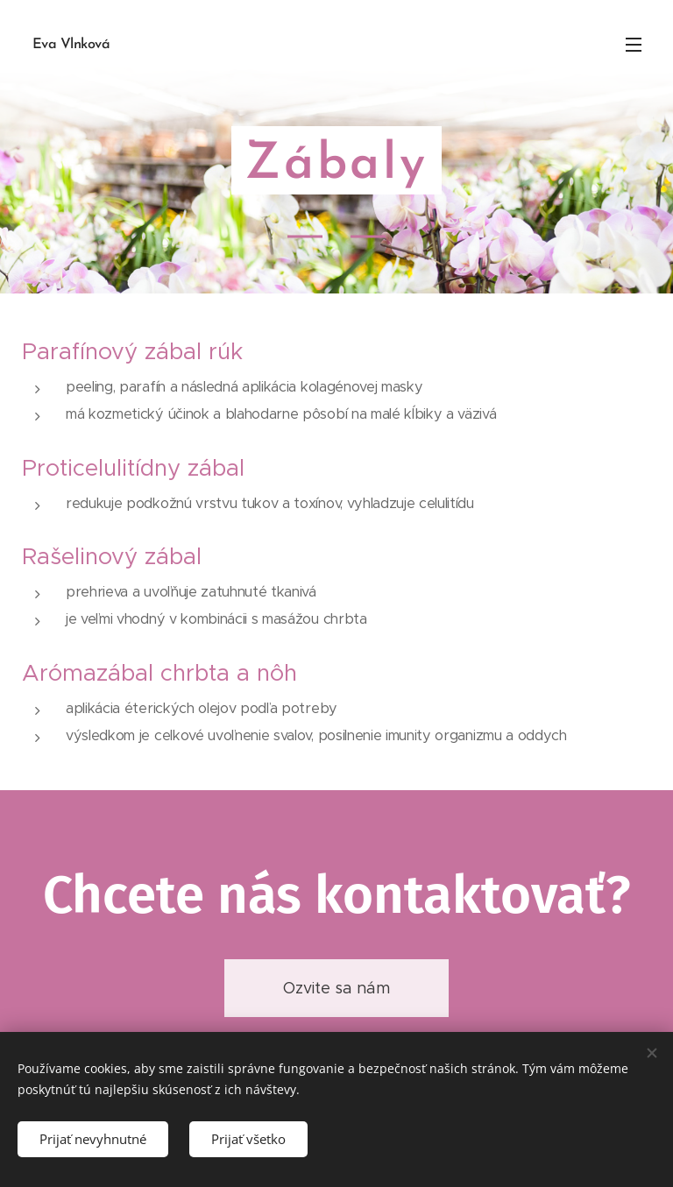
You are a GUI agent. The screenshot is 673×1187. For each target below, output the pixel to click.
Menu (633, 45)
